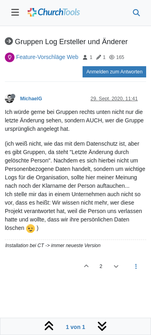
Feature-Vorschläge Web (47, 57)
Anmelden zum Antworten (114, 72)
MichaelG (31, 99)
